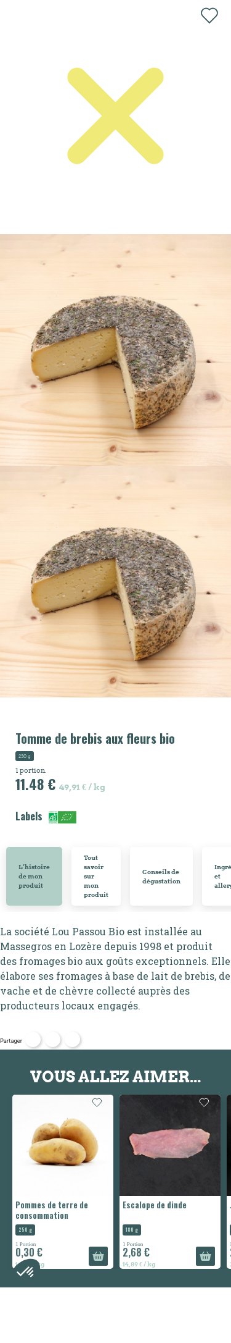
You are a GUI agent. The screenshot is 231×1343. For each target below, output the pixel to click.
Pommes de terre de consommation (51, 1210)
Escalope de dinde (155, 1204)
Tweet (52, 1039)
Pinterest (72, 1039)
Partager (33, 1039)
